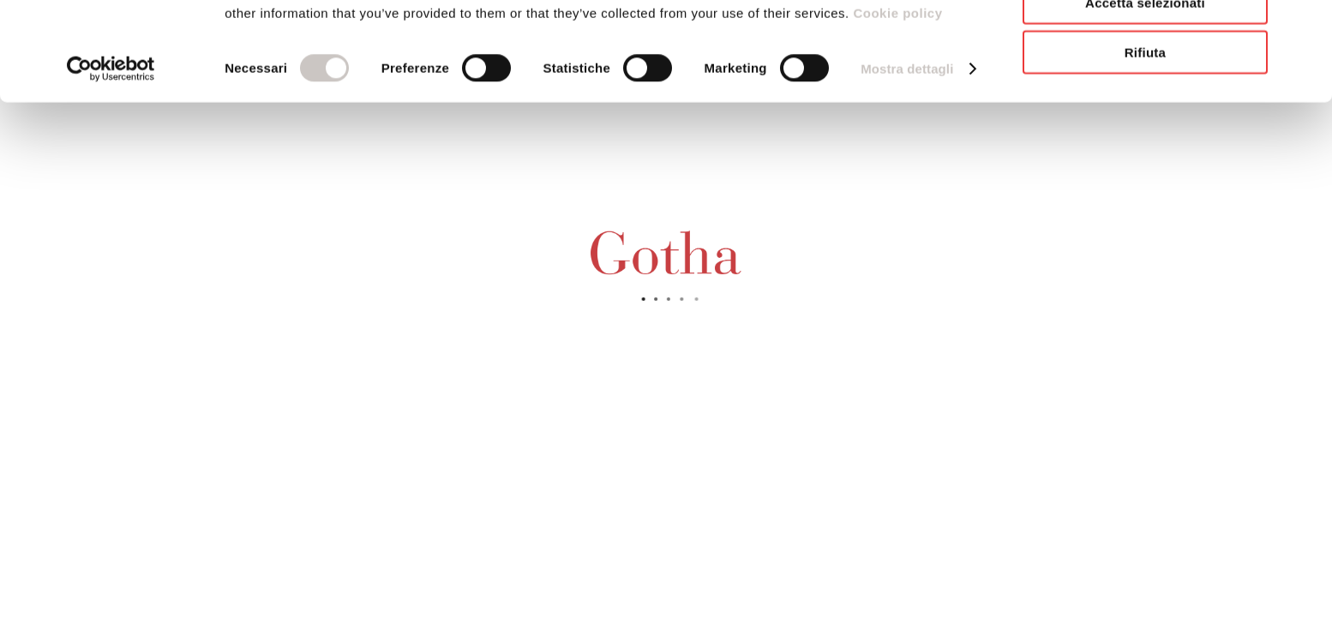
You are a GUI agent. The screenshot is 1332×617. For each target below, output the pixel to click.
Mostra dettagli (907, 159)
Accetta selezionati (1145, 93)
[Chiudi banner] (1305, 27)
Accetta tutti (1145, 42)
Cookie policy (896, 103)
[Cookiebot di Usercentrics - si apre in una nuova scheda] (111, 159)
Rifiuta (1145, 142)
